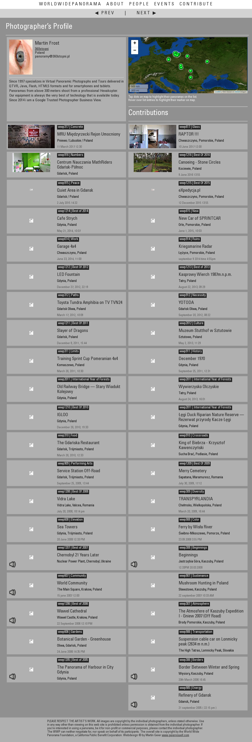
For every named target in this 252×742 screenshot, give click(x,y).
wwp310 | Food (67, 435)
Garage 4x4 (66, 247)
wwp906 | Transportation (196, 632)
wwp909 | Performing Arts (75, 463)
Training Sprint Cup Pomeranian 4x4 (87, 359)
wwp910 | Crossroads (194, 435)
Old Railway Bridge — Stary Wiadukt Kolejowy (88, 389)
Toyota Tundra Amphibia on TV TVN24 (89, 303)
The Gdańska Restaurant (78, 443)
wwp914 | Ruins (190, 239)
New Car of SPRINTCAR (200, 218)
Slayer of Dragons (72, 331)
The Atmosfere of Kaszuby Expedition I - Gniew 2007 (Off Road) (211, 614)
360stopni (42, 49)
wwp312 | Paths (68, 295)
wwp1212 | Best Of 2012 (73, 267)
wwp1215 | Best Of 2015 (195, 183)
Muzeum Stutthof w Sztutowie (205, 331)
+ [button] (134, 43)
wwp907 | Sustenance (194, 576)
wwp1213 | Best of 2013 (194, 267)
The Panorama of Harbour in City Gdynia (85, 670)
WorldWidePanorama (70, 4)
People (139, 4)
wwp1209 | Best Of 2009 (195, 463)
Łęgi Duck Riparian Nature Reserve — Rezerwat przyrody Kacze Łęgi (211, 417)
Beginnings (188, 555)
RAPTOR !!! (189, 134)
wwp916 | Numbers (70, 155)
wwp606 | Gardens (70, 632)
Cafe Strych (67, 218)
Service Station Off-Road (78, 471)
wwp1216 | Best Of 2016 (195, 155)
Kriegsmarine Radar (195, 247)
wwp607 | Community (72, 576)
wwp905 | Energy (191, 688)
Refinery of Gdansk (195, 695)
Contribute (196, 4)
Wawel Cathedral (72, 611)
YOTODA (186, 303)
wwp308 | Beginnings (193, 548)
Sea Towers (67, 527)
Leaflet (218, 92)
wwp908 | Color (189, 520)
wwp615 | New (189, 211)
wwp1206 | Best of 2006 (73, 604)
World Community (72, 583)
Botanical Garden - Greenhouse (84, 639)
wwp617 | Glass (190, 127)
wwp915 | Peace (68, 183)
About (115, 4)
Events (164, 4)
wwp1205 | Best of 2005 (73, 660)
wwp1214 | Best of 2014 (73, 211)
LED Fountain (68, 275)
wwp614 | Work (68, 239)
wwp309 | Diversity (192, 491)
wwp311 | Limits (68, 351)
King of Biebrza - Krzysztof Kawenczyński (202, 445)
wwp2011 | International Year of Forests (205, 379)
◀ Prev (105, 13)
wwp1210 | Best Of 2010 (73, 407)
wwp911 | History (191, 351)
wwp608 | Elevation (70, 520)
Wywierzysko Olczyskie (199, 387)
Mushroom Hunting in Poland (203, 583)
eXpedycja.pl (189, 190)
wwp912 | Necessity (193, 295)
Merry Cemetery (192, 471)
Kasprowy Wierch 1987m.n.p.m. (205, 275)
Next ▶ (147, 13)
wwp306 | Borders (191, 660)
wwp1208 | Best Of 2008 (73, 491)
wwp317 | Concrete (70, 127)
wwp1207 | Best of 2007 (73, 548)
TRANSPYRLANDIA (196, 499)
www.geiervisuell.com (175, 735)
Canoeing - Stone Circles (199, 162)
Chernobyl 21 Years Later (78, 555)
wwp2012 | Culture (191, 323)
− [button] (134, 50)
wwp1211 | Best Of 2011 (73, 323)
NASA (237, 92)
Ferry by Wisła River (195, 527)
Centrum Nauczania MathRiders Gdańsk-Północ (84, 165)
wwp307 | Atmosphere (194, 604)
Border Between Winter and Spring (209, 667)
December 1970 (192, 359)
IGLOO (62, 415)
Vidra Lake (66, 499)
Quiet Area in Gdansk (75, 190)
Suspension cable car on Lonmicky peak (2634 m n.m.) (208, 642)
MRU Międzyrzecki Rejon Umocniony (88, 134)
